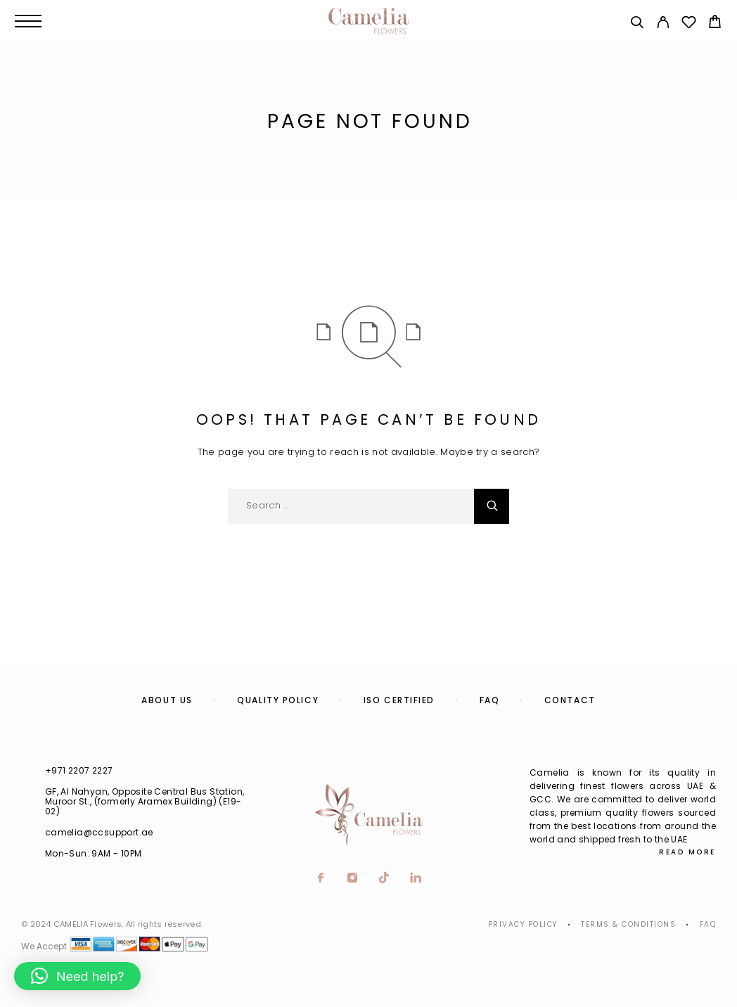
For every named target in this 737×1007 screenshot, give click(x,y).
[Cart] (714, 23)
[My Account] (662, 24)
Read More (687, 852)
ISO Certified (399, 700)
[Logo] (368, 21)
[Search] (636, 24)
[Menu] (28, 21)
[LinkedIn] (416, 879)
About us (166, 700)
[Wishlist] (688, 24)
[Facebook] (321, 879)
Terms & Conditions (628, 924)
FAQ (490, 700)
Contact (570, 700)
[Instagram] (352, 879)
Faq (708, 924)
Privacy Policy (523, 924)
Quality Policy (278, 700)
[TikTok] (384, 879)
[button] (77, 976)
